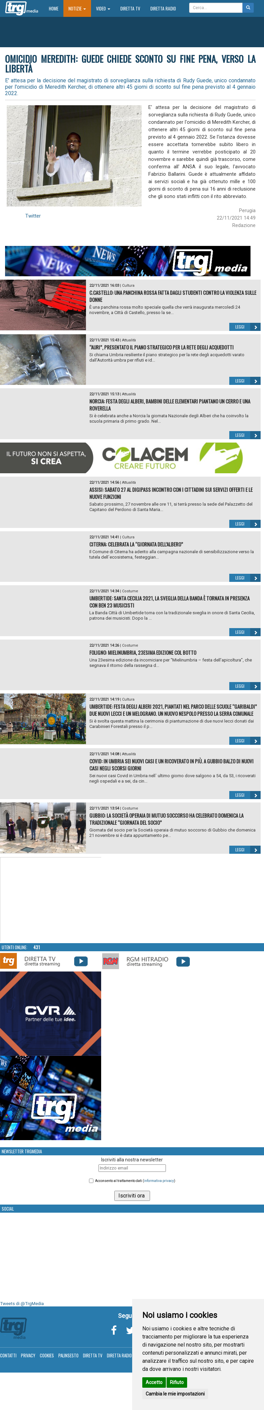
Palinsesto (68, 1355)
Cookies (47, 1355)
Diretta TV (130, 8)
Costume (130, 591)
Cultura (128, 285)
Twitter (33, 216)
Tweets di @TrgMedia (22, 1303)
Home (56, 8)
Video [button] (103, 8)
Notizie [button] (77, 8)
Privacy (28, 1355)
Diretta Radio (163, 8)
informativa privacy (159, 1181)
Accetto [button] (154, 1382)
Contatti (8, 1355)
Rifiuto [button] (177, 1382)
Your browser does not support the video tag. (50, 899)
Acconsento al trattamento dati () (135, 1181)
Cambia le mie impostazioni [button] (175, 1394)
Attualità (129, 340)
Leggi (248, 327)
